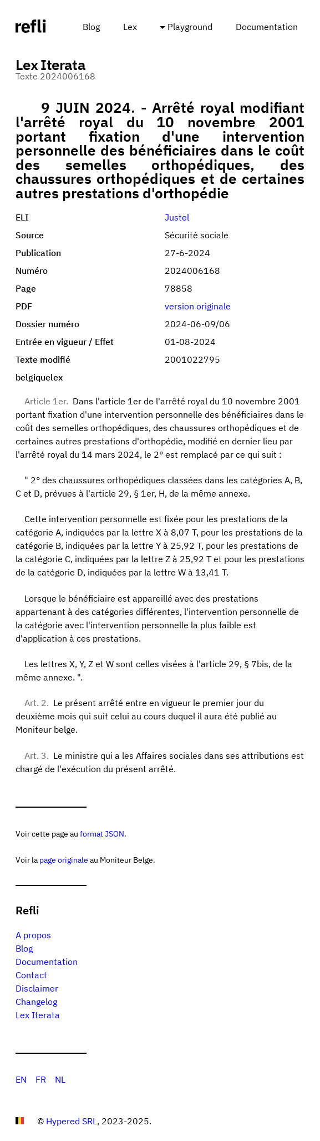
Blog (91, 26)
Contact (31, 974)
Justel (177, 217)
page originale (63, 859)
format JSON (102, 833)
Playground (189, 26)
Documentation (267, 26)
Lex (130, 26)
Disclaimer (37, 988)
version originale (198, 306)
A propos (33, 934)
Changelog (36, 1001)
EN (21, 1079)
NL (60, 1079)
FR (40, 1079)
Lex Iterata (38, 1014)
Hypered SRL (71, 1121)
